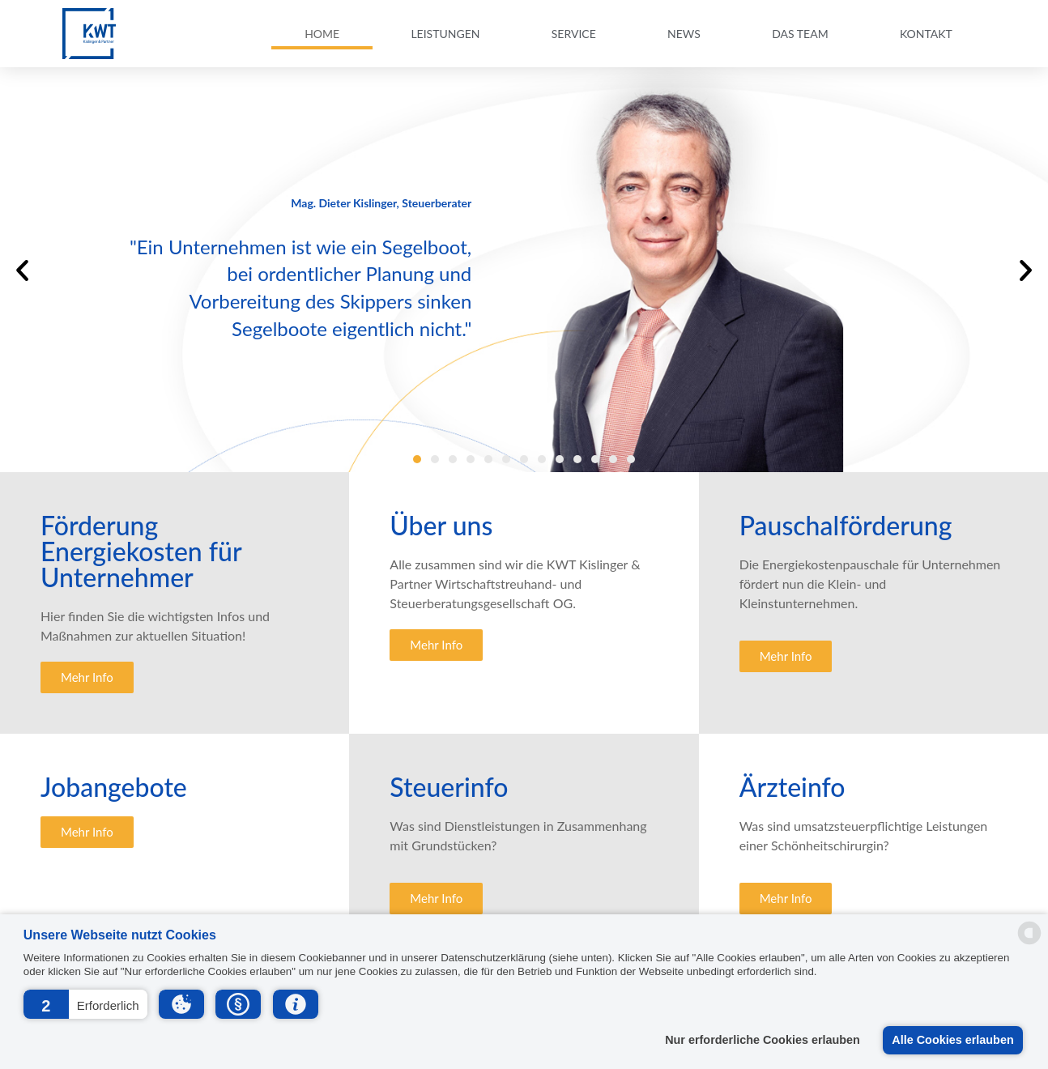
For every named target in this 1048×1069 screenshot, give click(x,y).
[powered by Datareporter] (1029, 942)
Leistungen (445, 33)
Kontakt (926, 33)
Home (322, 33)
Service (574, 33)
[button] (85, 1004)
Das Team (800, 33)
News (684, 33)
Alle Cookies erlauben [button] (952, 1039)
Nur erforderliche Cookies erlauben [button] (762, 1039)
